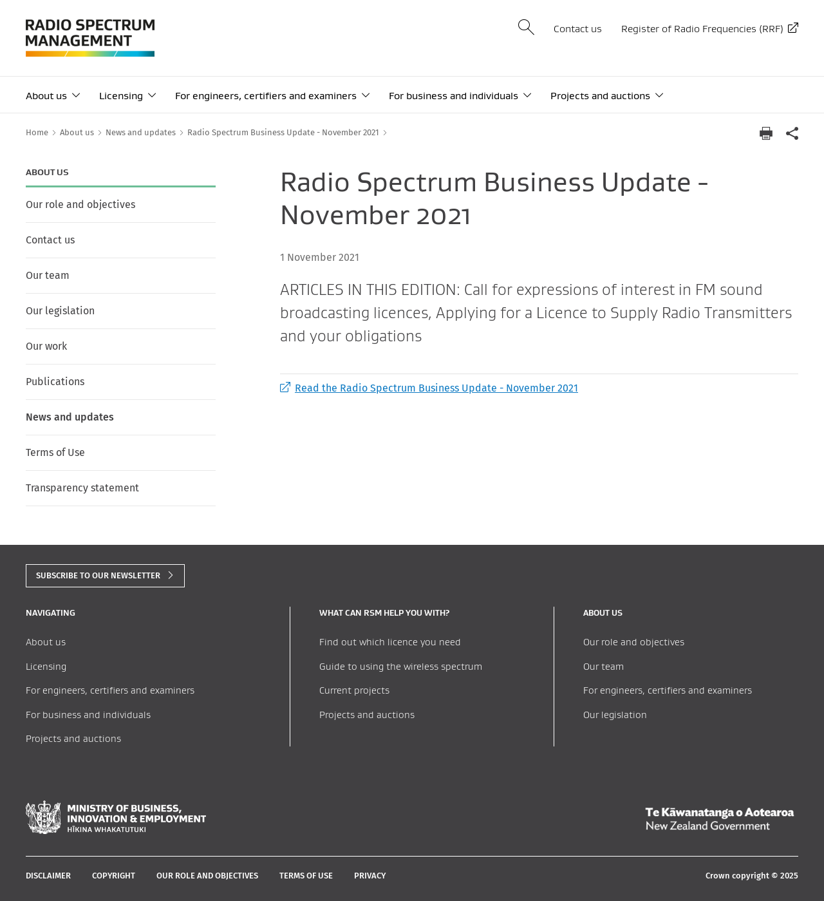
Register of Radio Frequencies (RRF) (702, 28)
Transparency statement (82, 488)
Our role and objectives (80, 204)
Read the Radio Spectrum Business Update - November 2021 (429, 388)
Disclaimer (48, 875)
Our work (46, 346)
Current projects (354, 690)
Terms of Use (55, 452)
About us (46, 96)
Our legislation (60, 311)
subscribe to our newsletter (98, 575)
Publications (55, 381)
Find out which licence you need (390, 642)
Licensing (121, 96)
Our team (48, 275)
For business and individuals (453, 96)
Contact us (578, 28)
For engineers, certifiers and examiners (266, 96)
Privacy (370, 875)
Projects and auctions (600, 96)
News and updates (70, 417)
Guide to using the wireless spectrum (400, 666)
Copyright (113, 875)
